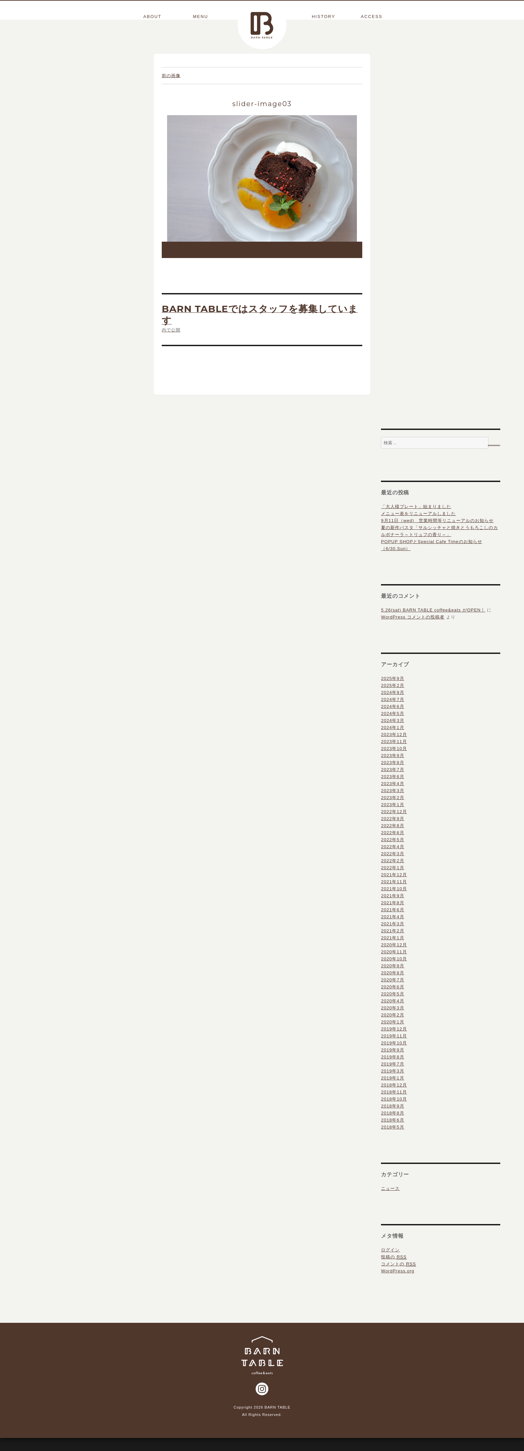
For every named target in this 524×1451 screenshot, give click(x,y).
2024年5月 (392, 726)
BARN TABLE (262, 25)
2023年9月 (392, 768)
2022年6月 (392, 845)
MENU (200, 17)
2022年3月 (392, 866)
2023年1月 (392, 817)
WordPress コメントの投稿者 (412, 629)
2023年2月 (392, 810)
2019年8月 (392, 1069)
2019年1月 (392, 1090)
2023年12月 (394, 747)
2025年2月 (392, 698)
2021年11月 (394, 894)
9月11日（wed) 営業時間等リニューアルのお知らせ (437, 533)
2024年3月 (392, 733)
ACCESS (371, 17)
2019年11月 (394, 1048)
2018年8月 (392, 1125)
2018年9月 (392, 1118)
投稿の (393, 1269)
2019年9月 (392, 1062)
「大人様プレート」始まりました (416, 519)
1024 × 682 (180, 267)
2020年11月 (394, 964)
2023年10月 (394, 761)
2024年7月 (392, 712)
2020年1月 (392, 1034)
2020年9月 (392, 978)
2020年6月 (392, 999)
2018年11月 (394, 1104)
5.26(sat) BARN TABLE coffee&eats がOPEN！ (433, 622)
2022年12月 (394, 824)
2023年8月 (392, 775)
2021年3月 (392, 936)
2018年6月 (392, 1132)
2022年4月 (392, 859)
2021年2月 (392, 943)
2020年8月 (392, 985)
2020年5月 (392, 1006)
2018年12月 (394, 1097)
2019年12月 (394, 1041)
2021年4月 (392, 929)
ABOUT (152, 17)
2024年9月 (392, 705)
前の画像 (171, 88)
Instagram (262, 1401)
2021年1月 (392, 950)
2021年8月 (392, 915)
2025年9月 (392, 691)
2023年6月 (392, 789)
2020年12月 (394, 957)
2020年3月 (392, 1020)
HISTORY (323, 17)
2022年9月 (392, 831)
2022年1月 (392, 880)
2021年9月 (392, 908)
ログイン (390, 1262)
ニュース (390, 1201)
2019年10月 (394, 1055)
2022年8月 (392, 838)
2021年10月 (394, 901)
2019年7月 (392, 1076)
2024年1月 (392, 740)
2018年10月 (394, 1111)
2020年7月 (392, 992)
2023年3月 (392, 803)
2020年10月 (394, 971)
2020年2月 (392, 1027)
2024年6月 (392, 719)
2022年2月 (392, 873)
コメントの (398, 1276)
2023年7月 (392, 782)
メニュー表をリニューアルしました (418, 526)
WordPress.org (397, 1283)
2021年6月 (392, 922)
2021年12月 (394, 887)
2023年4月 (392, 796)
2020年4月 (392, 1013)
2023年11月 (394, 754)
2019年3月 (392, 1083)
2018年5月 (392, 1139)
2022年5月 (392, 852)
